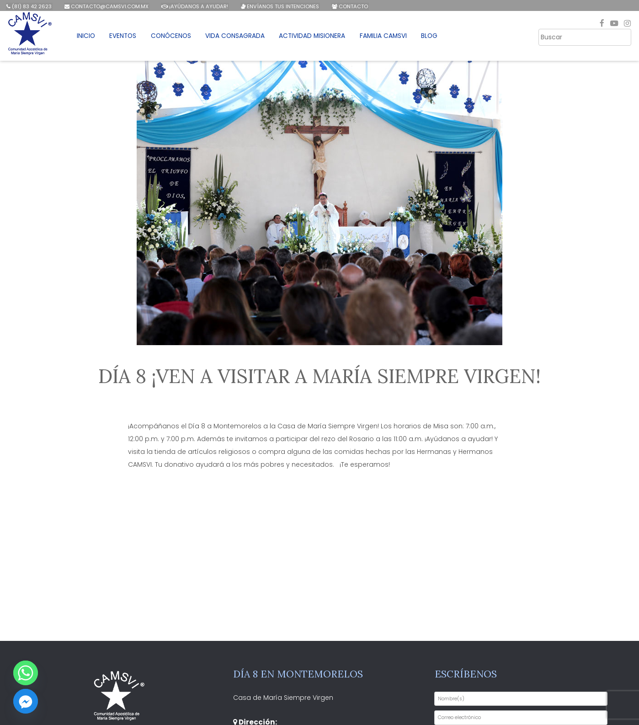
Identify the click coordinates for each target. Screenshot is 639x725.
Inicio (90, 38)
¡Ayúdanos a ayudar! (193, 6)
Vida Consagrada (240, 38)
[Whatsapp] (25, 673)
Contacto (347, 6)
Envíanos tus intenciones (278, 6)
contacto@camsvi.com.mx (106, 6)
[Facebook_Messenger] (25, 701)
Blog (437, 38)
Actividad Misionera (317, 38)
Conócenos (175, 38)
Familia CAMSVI (390, 38)
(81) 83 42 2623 (29, 6)
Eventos (127, 38)
